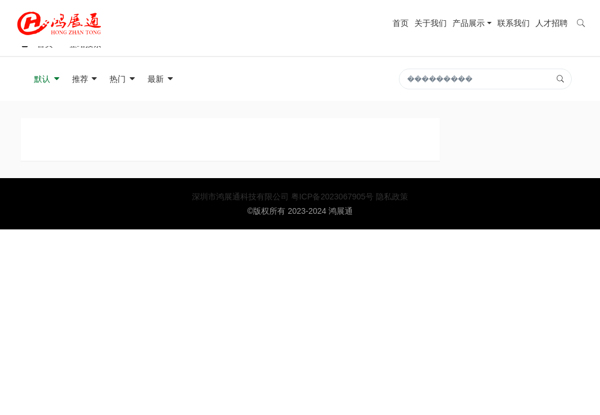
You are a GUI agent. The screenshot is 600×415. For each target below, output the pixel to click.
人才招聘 (551, 23)
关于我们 (430, 23)
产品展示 (468, 23)
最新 (161, 79)
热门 (123, 79)
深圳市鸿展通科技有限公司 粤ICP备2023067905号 (284, 196)
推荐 (85, 79)
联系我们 (513, 23)
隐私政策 (392, 196)
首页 (401, 23)
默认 (47, 79)
